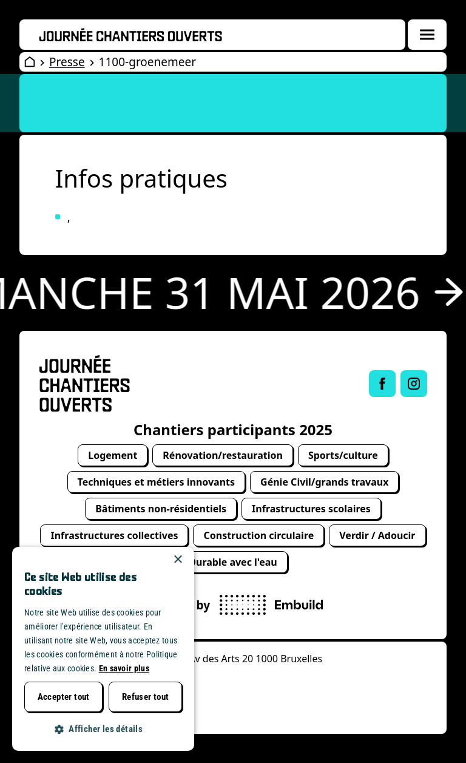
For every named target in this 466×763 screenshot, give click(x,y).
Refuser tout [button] (145, 696)
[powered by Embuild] (271, 605)
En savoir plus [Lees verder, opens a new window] (124, 668)
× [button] (177, 560)
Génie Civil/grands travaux (324, 482)
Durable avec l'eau (233, 562)
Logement (112, 455)
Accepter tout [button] (64, 696)
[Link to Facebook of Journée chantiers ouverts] (382, 383)
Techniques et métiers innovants (156, 482)
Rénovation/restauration (223, 455)
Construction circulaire (258, 535)
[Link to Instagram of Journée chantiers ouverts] (413, 383)
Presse (67, 62)
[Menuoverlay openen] (427, 34)
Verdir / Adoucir (377, 535)
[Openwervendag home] (130, 34)
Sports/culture (343, 455)
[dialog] (103, 649)
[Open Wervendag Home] (29, 62)
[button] (103, 729)
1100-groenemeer (147, 62)
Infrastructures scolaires (311, 508)
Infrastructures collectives (114, 535)
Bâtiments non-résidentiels (160, 508)
